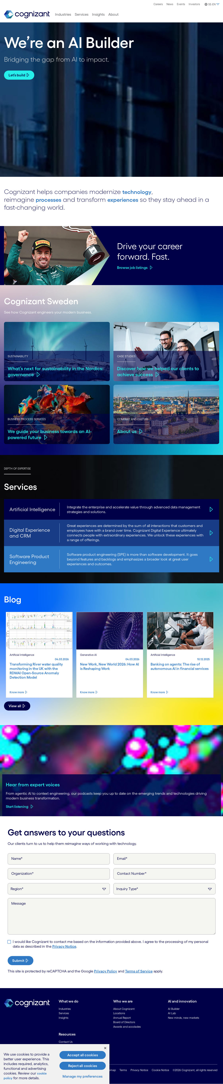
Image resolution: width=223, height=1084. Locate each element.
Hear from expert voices (33, 784)
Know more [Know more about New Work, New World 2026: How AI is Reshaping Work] (87, 692)
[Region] (59, 888)
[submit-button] (20, 960)
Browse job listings (132, 268)
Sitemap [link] (111, 1070)
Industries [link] (65, 1008)
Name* (17, 859)
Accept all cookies (82, 1055)
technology (139, 191)
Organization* (22, 873)
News (169, 4)
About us (127, 431)
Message (18, 903)
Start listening (17, 807)
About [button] (113, 14)
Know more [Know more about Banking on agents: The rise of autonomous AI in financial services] (158, 692)
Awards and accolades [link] (127, 1026)
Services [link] (64, 1013)
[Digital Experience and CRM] (211, 533)
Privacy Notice (64, 946)
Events (181, 4)
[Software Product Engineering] (211, 559)
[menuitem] (158, 4)
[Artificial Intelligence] (211, 509)
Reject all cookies (82, 1066)
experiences (130, 199)
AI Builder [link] (174, 1008)
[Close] (105, 1048)
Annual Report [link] (122, 1017)
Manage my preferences (82, 1076)
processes (51, 199)
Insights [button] (98, 14)
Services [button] (81, 14)
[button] (211, 4)
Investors (194, 4)
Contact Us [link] (66, 1041)
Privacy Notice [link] (139, 1070)
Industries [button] (63, 14)
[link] (27, 14)
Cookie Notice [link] (160, 1070)
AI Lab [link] (172, 1013)
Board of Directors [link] (124, 1022)
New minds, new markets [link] (183, 1017)
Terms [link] (123, 1070)
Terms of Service (139, 971)
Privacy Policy (105, 971)
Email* (122, 859)
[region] (54, 1064)
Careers (158, 4)
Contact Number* (132, 873)
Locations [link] (119, 1013)
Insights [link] (63, 1017)
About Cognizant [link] (124, 1008)
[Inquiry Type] (164, 888)
